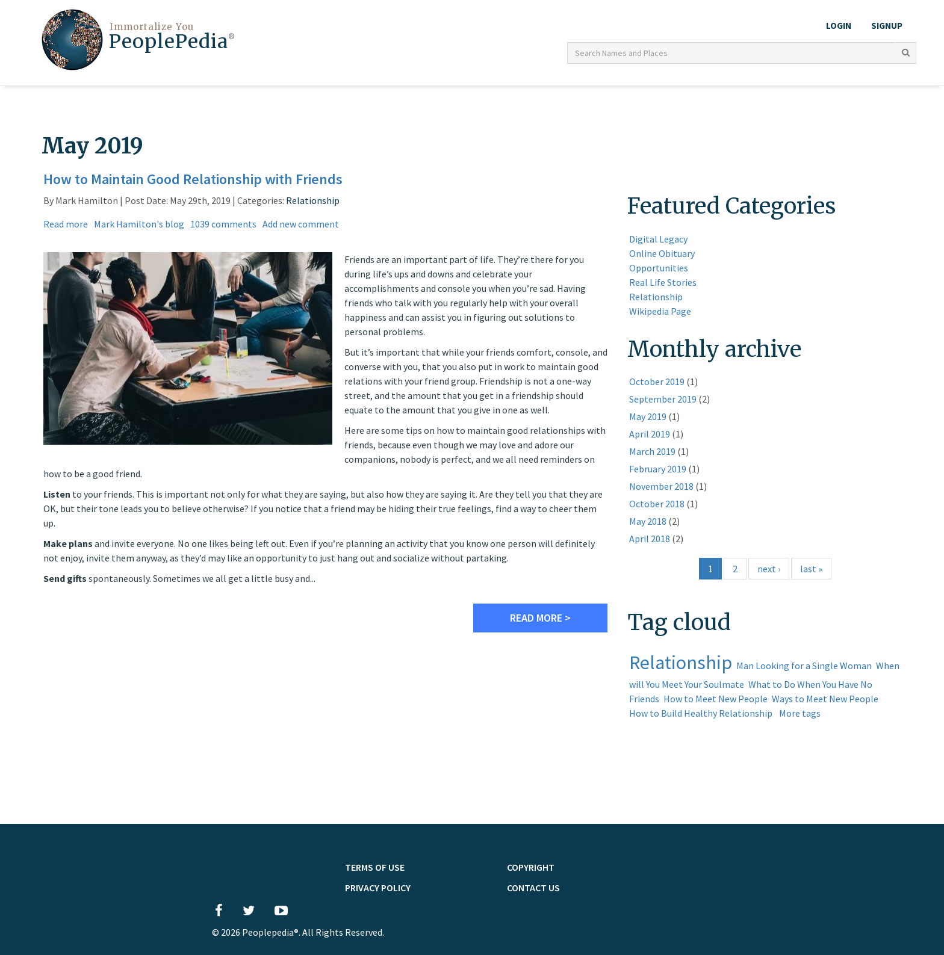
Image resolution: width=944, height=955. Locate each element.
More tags (800, 711)
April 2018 (649, 537)
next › (768, 567)
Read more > (540, 616)
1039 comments (223, 222)
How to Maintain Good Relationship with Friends (193, 177)
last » (811, 567)
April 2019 (649, 433)
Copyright (530, 865)
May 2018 (647, 520)
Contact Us (533, 886)
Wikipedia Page (660, 309)
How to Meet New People (715, 697)
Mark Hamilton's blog (139, 222)
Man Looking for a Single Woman (804, 664)
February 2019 (657, 468)
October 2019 (657, 380)
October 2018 (657, 502)
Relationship (313, 199)
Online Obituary (662, 252)
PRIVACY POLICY (378, 886)
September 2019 (663, 398)
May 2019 (647, 415)
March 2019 (652, 450)
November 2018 (661, 485)
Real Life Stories (663, 280)
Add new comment (300, 222)
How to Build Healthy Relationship (700, 711)
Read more (65, 222)
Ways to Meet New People (825, 697)
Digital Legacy (658, 237)
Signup (886, 25)
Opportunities (658, 266)
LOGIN (838, 25)
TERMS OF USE (375, 865)
